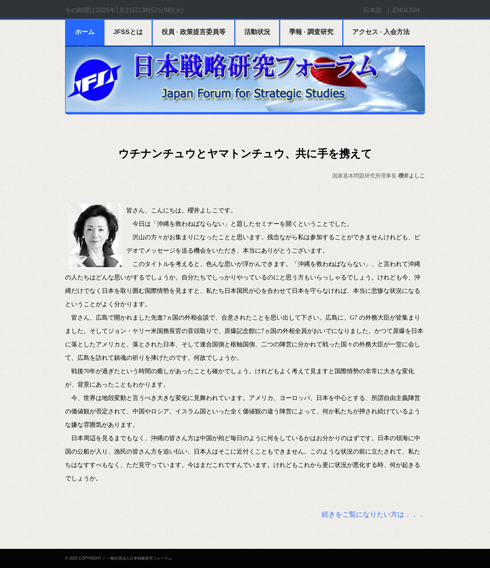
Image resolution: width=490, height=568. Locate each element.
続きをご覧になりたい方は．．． (373, 514)
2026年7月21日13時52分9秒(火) (139, 10)
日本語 (372, 10)
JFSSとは (128, 32)
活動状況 (257, 32)
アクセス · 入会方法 (381, 32)
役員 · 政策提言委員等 (193, 32)
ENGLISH (406, 10)
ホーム (85, 32)
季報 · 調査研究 (311, 32)
